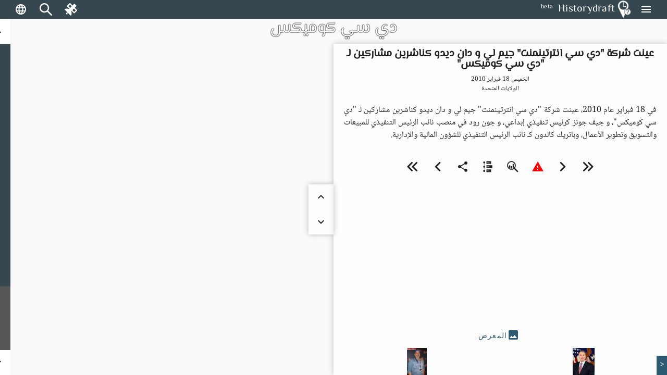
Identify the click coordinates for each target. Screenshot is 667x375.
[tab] (500, 335)
